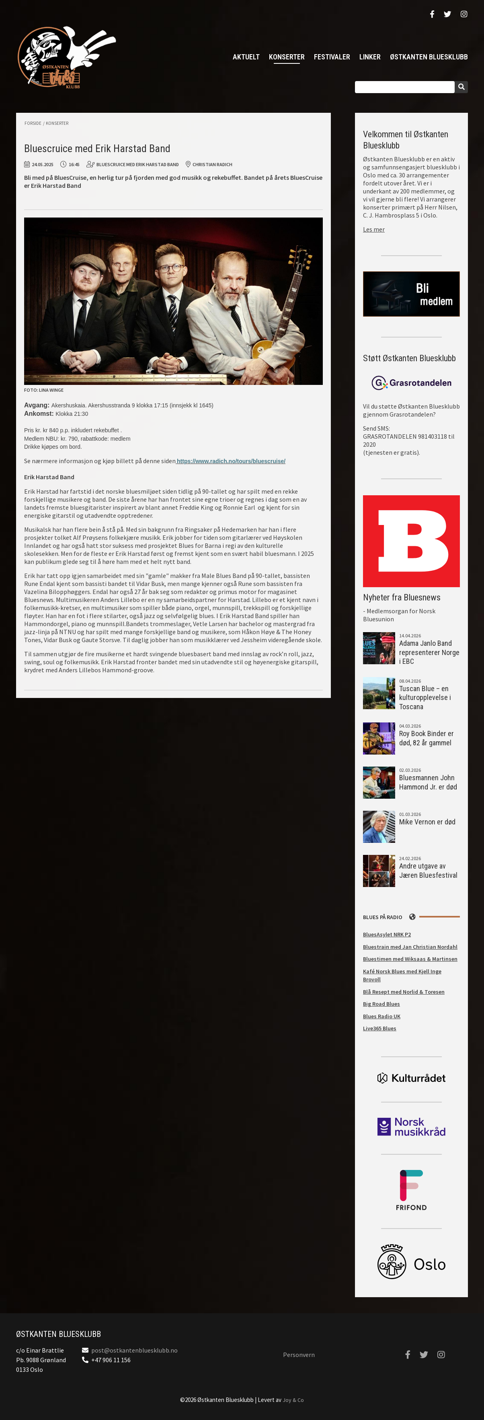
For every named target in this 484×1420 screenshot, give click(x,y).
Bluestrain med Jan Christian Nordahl (410, 946)
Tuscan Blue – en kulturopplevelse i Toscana (425, 697)
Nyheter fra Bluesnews (402, 597)
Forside (33, 123)
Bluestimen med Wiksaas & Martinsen (410, 958)
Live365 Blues (379, 1028)
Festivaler (332, 57)
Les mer (374, 229)
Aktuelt (246, 57)
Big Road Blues (381, 1003)
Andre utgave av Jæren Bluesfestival (428, 870)
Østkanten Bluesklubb (66, 57)
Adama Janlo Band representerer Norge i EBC (429, 652)
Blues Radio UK (381, 1016)
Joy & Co (293, 1400)
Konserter (287, 57)
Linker (370, 57)
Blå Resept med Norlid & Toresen (404, 991)
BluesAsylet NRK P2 (387, 934)
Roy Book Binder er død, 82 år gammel (426, 738)
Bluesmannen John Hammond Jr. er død (428, 782)
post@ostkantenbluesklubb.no (134, 1350)
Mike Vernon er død (427, 822)
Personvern (299, 1355)
